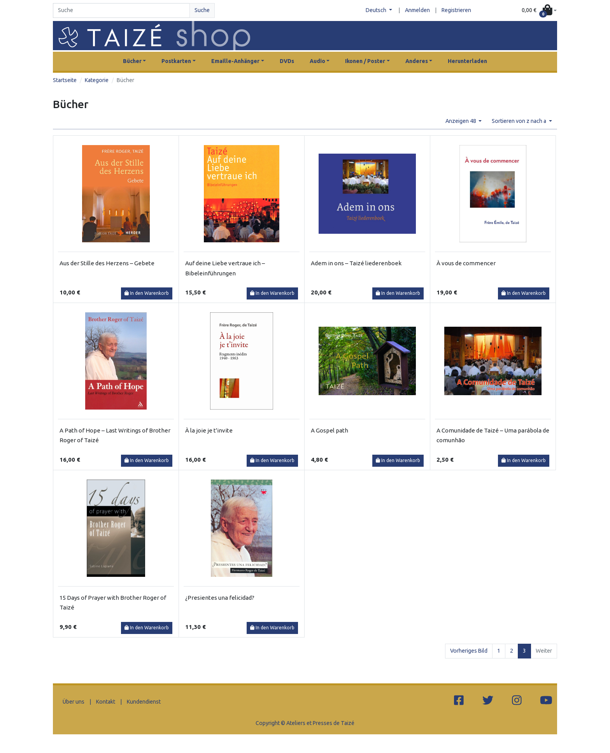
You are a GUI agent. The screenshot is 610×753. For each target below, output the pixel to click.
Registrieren (456, 10)
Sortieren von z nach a (519, 121)
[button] (539, 11)
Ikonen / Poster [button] (365, 61)
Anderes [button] (416, 61)
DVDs (287, 61)
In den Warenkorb (146, 293)
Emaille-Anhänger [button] (235, 61)
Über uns (73, 702)
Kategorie (97, 80)
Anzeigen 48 (461, 121)
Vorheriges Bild (468, 651)
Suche (202, 10)
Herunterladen (467, 61)
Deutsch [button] (376, 10)
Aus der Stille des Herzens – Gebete (107, 263)
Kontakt (105, 702)
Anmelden (417, 10)
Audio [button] (317, 61)
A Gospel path (329, 430)
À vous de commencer (466, 263)
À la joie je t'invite (209, 430)
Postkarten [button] (176, 61)
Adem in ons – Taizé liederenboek (356, 263)
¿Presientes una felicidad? (219, 597)
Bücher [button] (132, 61)
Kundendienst (144, 702)
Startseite (65, 80)
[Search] (121, 10)
